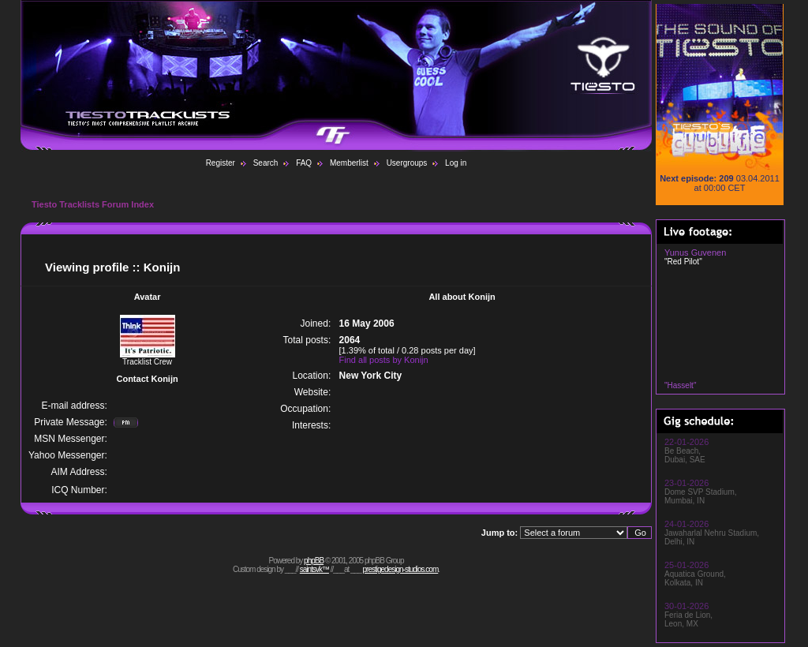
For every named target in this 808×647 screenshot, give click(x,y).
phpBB (314, 560)
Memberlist (349, 163)
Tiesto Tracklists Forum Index (93, 204)
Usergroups (407, 163)
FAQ (304, 163)
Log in (455, 163)
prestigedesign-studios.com (401, 569)
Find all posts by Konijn (383, 360)
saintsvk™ (314, 569)
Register (220, 163)
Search (266, 163)
